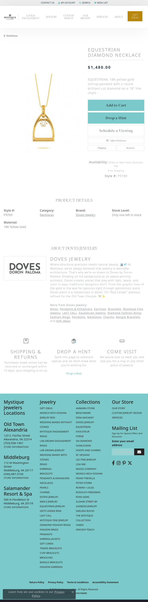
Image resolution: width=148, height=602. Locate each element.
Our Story (118, 408)
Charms (108, 317)
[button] (47, 3)
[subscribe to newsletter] (139, 452)
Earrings (100, 309)
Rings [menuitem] (43, 464)
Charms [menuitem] (45, 492)
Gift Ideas (135, 16)
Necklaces (12, 35)
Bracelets (114, 309)
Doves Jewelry (85, 215)
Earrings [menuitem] (46, 469)
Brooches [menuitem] (46, 557)
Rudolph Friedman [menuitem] (88, 492)
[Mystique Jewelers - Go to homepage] (11, 17)
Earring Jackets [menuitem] (50, 539)
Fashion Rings (60, 317)
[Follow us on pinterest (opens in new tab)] (124, 463)
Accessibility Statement (105, 582)
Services (102, 17)
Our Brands (85, 17)
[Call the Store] (13, 443)
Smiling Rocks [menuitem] (85, 511)
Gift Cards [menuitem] (46, 543)
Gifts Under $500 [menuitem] (50, 511)
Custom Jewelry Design (127, 413)
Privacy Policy (55, 582)
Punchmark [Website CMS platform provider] (81, 593)
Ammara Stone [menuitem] (85, 408)
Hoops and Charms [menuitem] (88, 450)
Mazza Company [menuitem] (86, 469)
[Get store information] (16, 447)
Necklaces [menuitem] (46, 483)
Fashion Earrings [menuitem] (51, 567)
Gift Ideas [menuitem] (46, 408)
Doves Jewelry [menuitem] (85, 422)
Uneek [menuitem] (80, 525)
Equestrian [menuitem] (83, 427)
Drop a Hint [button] (116, 117)
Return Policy (36, 582)
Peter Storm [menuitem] (84, 483)
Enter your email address (123, 443)
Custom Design (68, 17)
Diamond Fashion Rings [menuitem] (55, 525)
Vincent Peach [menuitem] (85, 529)
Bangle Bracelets (128, 317)
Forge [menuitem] (80, 436)
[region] (44, 114)
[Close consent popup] (73, 592)
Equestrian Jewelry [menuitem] (52, 506)
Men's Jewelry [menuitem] (49, 501)
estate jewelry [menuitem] (49, 497)
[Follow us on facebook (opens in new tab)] (113, 463)
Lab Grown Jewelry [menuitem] (52, 450)
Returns (131, 147)
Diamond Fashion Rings (124, 313)
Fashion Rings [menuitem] (49, 529)
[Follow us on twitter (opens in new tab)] (130, 463)
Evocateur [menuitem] (83, 431)
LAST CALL (69, 313)
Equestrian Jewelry (92, 313)
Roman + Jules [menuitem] (85, 487)
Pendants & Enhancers (76, 309)
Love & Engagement (30, 17)
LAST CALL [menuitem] (46, 515)
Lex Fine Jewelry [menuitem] (86, 459)
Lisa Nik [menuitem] (81, 464)
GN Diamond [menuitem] (84, 441)
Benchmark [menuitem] (83, 413)
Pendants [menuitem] (46, 534)
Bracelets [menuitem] (46, 473)
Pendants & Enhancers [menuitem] (55, 478)
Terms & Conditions (78, 582)
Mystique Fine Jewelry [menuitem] (54, 520)
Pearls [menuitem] (44, 487)
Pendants (78, 317)
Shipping (102, 147)
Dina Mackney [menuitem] (85, 417)
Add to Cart (116, 105)
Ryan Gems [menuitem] (82, 497)
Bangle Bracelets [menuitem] (51, 562)
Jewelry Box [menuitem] (47, 417)
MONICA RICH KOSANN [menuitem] (53, 413)
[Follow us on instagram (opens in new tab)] (119, 463)
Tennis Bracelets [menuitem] (51, 548)
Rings (54, 309)
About (118, 17)
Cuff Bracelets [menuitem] (49, 553)
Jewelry (51, 17)
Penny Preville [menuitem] (85, 478)
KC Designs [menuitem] (83, 455)
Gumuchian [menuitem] (83, 445)
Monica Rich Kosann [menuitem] (89, 473)
